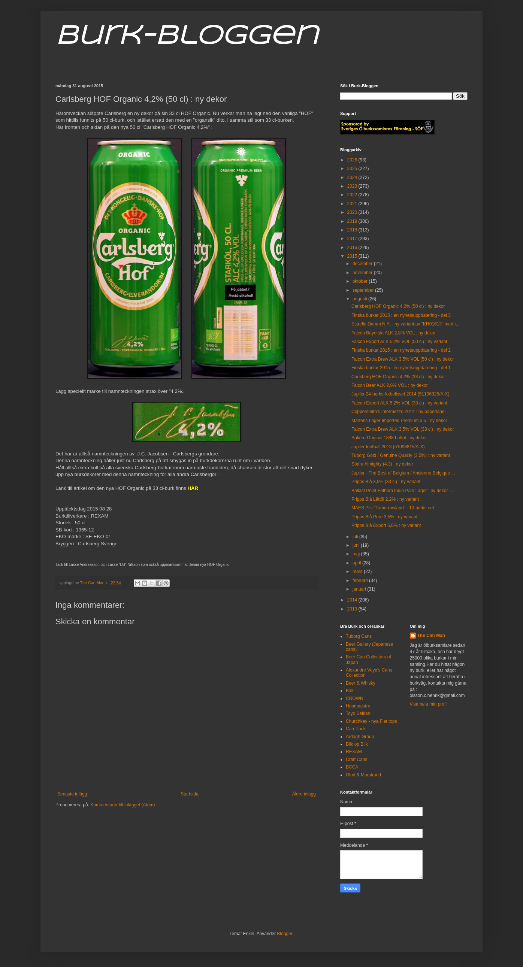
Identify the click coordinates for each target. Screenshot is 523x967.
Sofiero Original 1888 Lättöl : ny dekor (389, 437)
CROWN (354, 698)
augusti (360, 298)
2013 (353, 609)
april (357, 563)
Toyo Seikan (358, 713)
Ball (349, 690)
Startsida (189, 794)
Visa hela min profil (429, 704)
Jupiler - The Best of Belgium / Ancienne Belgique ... (403, 473)
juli (356, 536)
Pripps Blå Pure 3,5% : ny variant (384, 516)
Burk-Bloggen (186, 36)
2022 (353, 194)
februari (361, 580)
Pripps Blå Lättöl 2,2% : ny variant (385, 499)
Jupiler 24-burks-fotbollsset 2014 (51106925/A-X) (400, 394)
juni (357, 545)
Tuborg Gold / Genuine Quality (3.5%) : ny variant (400, 455)
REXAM (354, 751)
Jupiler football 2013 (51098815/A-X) (387, 446)
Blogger (284, 933)
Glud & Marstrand (363, 774)
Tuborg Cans (359, 636)
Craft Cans (356, 759)
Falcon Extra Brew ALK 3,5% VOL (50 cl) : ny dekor (402, 359)
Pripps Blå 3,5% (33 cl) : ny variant (385, 481)
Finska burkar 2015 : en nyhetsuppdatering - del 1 (401, 367)
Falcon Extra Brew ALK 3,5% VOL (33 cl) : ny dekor (402, 429)
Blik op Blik (357, 744)
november (363, 272)
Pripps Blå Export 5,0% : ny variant (386, 525)
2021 (353, 203)
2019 (353, 221)
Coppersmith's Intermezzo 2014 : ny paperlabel (398, 411)
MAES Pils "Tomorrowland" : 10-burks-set (392, 507)
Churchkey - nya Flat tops (371, 721)
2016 (353, 247)
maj (357, 554)
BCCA (352, 767)
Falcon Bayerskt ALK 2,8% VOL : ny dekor (393, 333)
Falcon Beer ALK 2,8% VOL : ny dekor (389, 385)
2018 (353, 230)
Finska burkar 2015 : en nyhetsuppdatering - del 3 (401, 315)
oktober (361, 281)
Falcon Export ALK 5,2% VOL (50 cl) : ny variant (399, 341)
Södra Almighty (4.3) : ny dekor (382, 464)
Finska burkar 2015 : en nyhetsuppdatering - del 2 (401, 350)
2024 (353, 177)
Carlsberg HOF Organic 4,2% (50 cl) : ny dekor (398, 306)
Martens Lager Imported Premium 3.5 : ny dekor (399, 420)
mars (358, 571)
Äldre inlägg (304, 794)
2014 (353, 600)
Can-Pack (356, 728)
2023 (353, 186)
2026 (353, 160)
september (364, 290)
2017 (353, 238)
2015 (353, 256)
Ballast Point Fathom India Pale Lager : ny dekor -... (402, 490)
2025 (353, 168)
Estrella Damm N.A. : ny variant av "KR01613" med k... (405, 324)
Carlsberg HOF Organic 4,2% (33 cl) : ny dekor (398, 376)
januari (360, 589)
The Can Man (431, 635)
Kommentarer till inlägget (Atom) (122, 804)
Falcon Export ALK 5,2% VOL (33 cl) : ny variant (399, 403)
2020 (353, 212)
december (363, 263)
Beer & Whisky (360, 683)
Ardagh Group (360, 736)
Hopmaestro (358, 706)
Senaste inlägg (72, 794)
